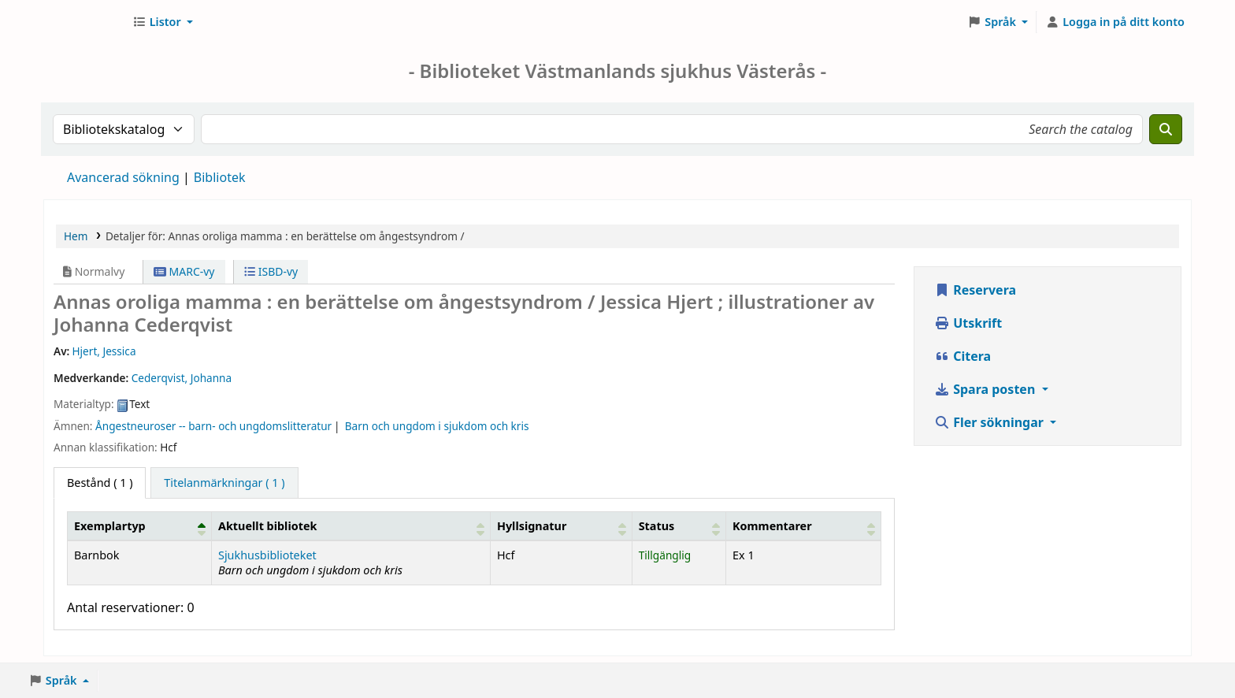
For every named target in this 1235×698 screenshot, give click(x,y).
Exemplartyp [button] (110, 525)
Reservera (975, 290)
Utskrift (968, 323)
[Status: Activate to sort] (678, 525)
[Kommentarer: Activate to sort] (803, 525)
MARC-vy (184, 271)
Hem (75, 235)
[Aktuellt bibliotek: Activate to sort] (350, 525)
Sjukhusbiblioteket (267, 555)
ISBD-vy (271, 271)
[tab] (224, 483)
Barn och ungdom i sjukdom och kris (437, 425)
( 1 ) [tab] (99, 482)
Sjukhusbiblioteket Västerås (83, 22)
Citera (962, 356)
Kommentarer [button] (772, 525)
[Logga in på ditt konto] (1115, 22)
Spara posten (986, 389)
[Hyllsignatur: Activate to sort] (561, 525)
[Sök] (1165, 129)
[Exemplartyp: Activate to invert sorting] (140, 525)
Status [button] (657, 525)
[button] (162, 22)
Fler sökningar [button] (990, 422)
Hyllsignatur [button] (531, 525)
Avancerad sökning (123, 177)
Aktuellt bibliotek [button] (267, 525)
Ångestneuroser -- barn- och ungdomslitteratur (213, 425)
